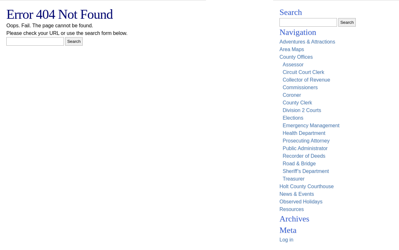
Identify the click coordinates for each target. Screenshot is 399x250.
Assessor (293, 64)
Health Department (304, 133)
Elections (293, 118)
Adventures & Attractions (307, 41)
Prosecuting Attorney (306, 140)
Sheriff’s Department (306, 171)
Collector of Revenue (306, 79)
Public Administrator (305, 148)
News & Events (296, 194)
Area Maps (291, 49)
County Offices (296, 57)
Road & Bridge (299, 163)
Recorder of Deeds (304, 156)
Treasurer (294, 178)
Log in (286, 239)
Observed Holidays (300, 201)
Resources (291, 209)
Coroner (292, 95)
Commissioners (300, 87)
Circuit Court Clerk (303, 72)
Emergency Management (311, 125)
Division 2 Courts (302, 110)
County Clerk (297, 102)
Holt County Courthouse (306, 186)
